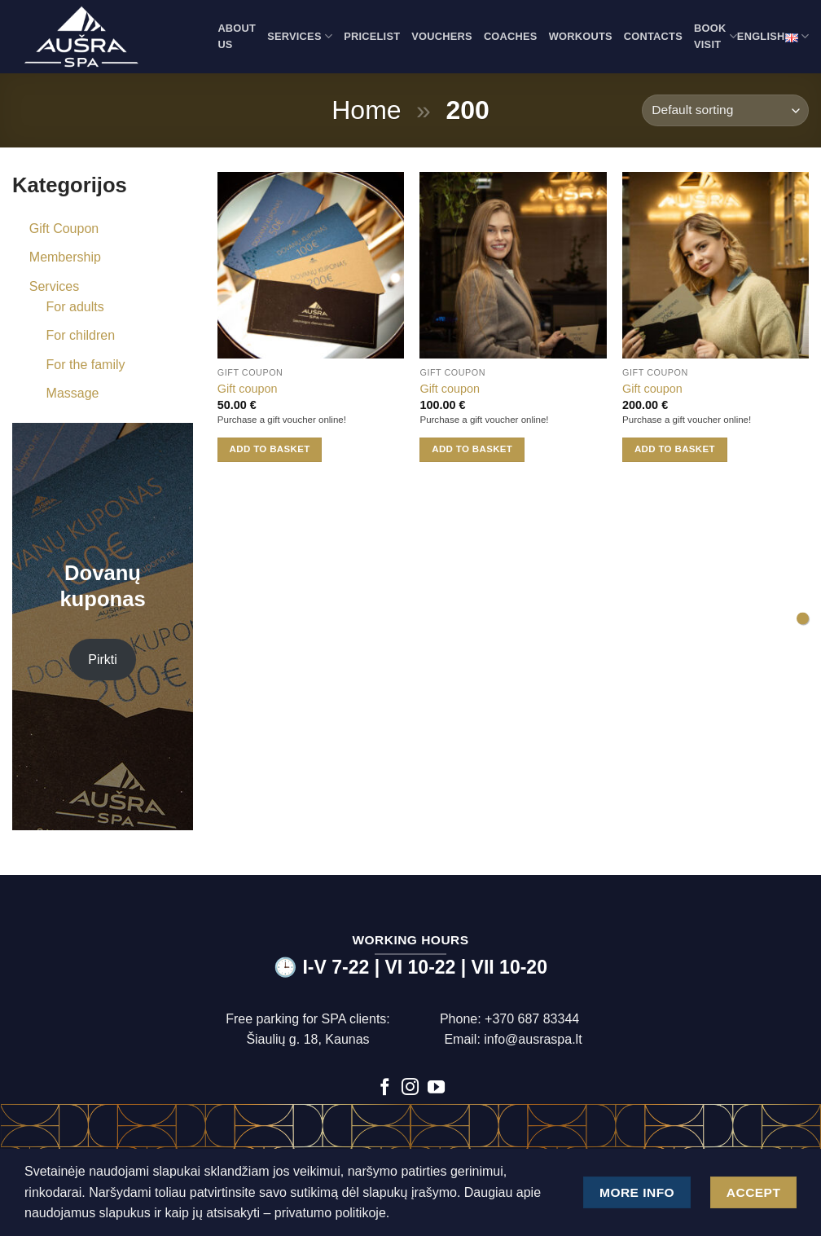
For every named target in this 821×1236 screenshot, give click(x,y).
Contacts (653, 36)
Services (299, 36)
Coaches (511, 36)
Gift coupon (247, 388)
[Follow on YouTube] (436, 1088)
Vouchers (441, 36)
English (773, 37)
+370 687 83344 (532, 1019)
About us (236, 36)
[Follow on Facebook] (384, 1088)
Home (366, 110)
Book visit (715, 36)
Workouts (580, 36)
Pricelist (372, 36)
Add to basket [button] (270, 449)
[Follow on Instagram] (410, 1088)
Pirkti (102, 659)
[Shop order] (725, 110)
